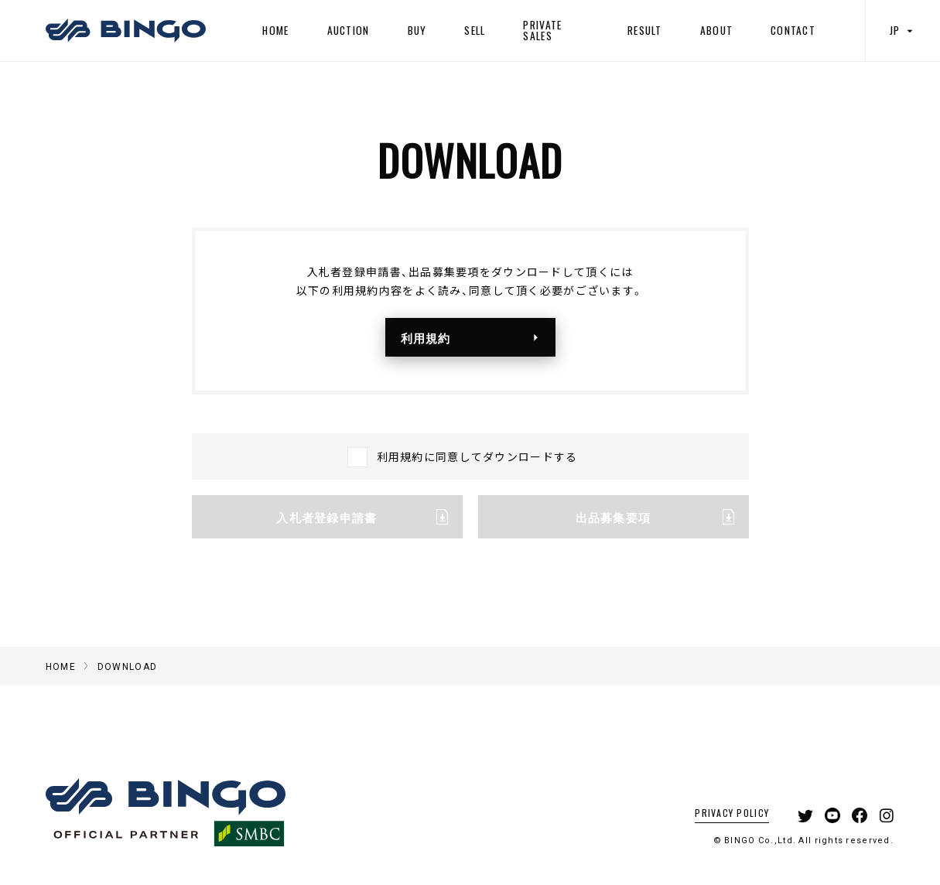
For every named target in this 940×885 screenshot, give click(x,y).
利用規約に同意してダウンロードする (477, 456)
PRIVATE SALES (542, 30)
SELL (474, 30)
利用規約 (474, 337)
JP (903, 30)
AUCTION (348, 30)
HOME (275, 30)
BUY (417, 30)
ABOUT (716, 30)
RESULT (644, 30)
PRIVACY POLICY (732, 812)
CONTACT (793, 30)
